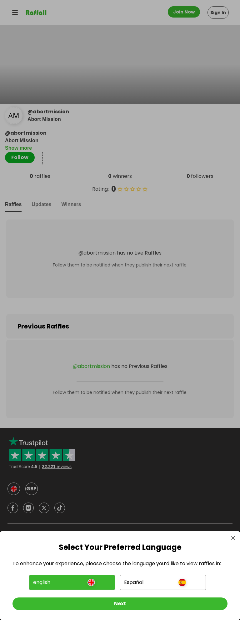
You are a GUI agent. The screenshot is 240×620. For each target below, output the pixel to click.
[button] (72, 582)
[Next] (120, 603)
